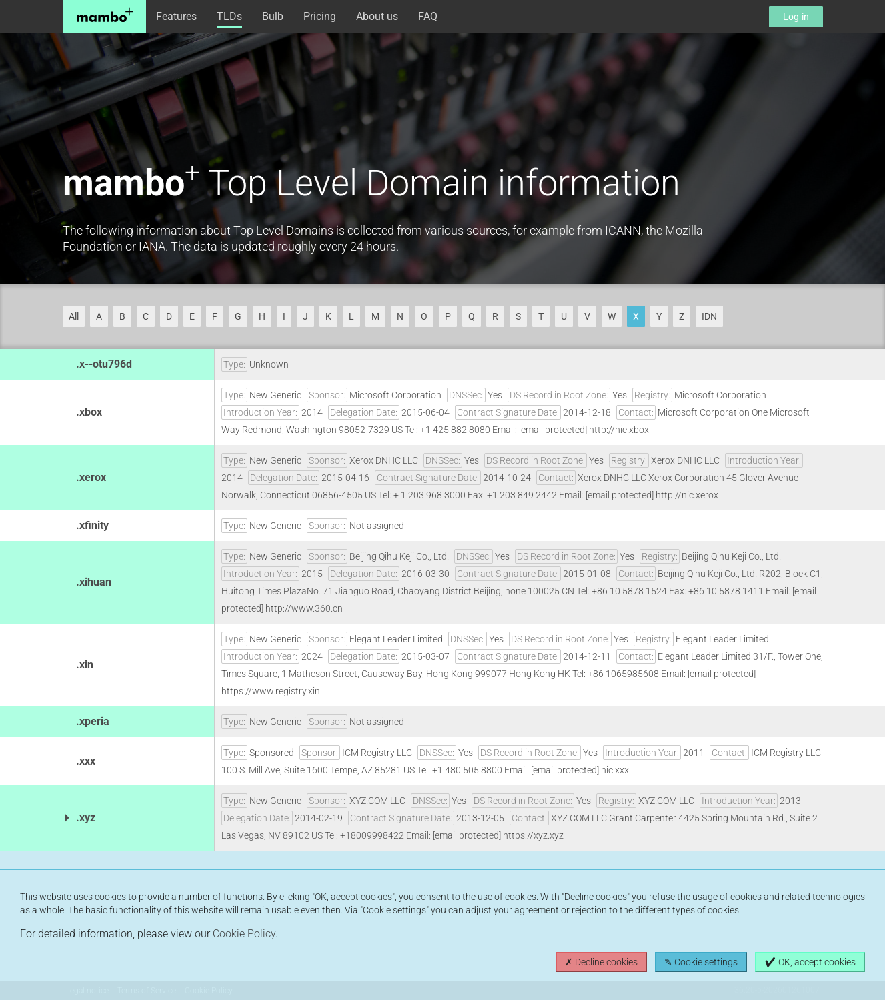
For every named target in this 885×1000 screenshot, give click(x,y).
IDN (709, 316)
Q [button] (471, 316)
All (74, 316)
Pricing (319, 16)
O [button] (424, 316)
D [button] (169, 316)
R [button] (495, 316)
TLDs (229, 16)
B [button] (122, 316)
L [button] (351, 316)
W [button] (612, 316)
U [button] (564, 316)
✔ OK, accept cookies (810, 962)
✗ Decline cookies (601, 962)
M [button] (375, 316)
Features (176, 16)
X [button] (636, 316)
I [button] (284, 316)
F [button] (214, 316)
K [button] (328, 316)
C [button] (146, 316)
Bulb (272, 16)
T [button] (541, 316)
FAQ (427, 16)
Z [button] (681, 316)
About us (377, 16)
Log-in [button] (796, 16)
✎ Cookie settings (701, 962)
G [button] (238, 316)
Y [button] (659, 316)
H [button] (262, 316)
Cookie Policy (244, 933)
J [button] (305, 316)
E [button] (192, 316)
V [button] (587, 316)
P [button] (448, 316)
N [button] (400, 316)
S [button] (518, 316)
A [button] (99, 316)
